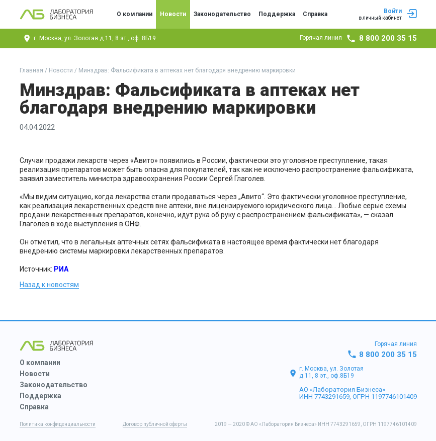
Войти (388, 15)
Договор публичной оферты (155, 424)
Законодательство (222, 14)
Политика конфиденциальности (58, 424)
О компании (134, 14)
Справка (315, 14)
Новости (173, 14)
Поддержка (276, 14)
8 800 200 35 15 (388, 38)
